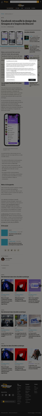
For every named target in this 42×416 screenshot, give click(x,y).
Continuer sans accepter (33, 60)
